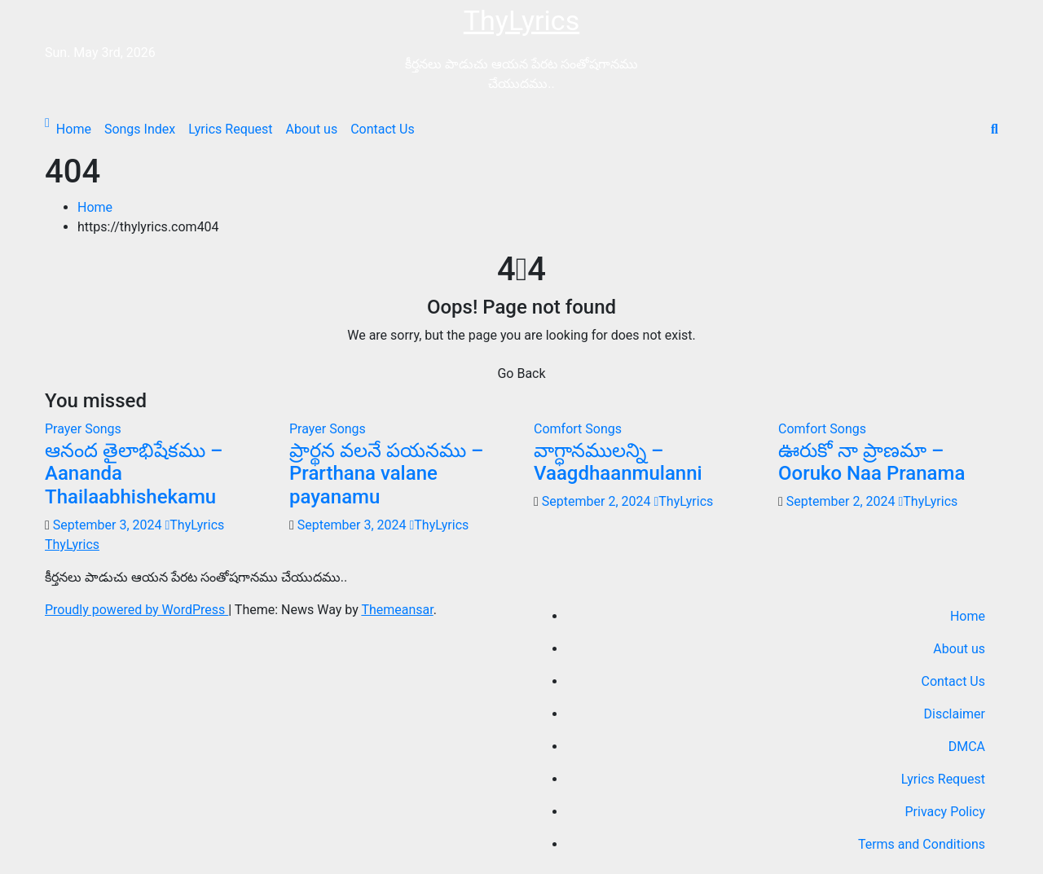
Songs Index (139, 129)
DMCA (966, 746)
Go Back (521, 373)
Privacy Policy (945, 811)
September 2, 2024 (598, 501)
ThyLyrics (521, 20)
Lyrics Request (230, 129)
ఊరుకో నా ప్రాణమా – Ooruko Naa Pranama (871, 462)
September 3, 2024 (109, 525)
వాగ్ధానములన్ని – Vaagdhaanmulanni (618, 462)
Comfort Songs (578, 429)
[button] (994, 129)
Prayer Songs (83, 429)
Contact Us (382, 129)
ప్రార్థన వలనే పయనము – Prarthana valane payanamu (386, 474)
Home (73, 129)
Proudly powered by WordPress (136, 609)
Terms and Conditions (921, 844)
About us (312, 129)
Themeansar (397, 609)
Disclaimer (954, 714)
